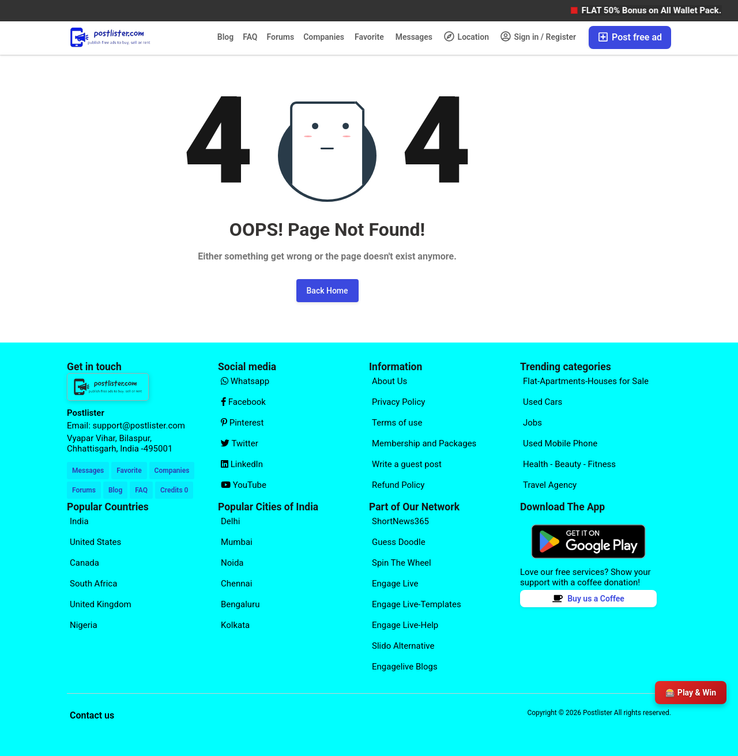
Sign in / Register (538, 36)
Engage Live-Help (405, 625)
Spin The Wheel (401, 563)
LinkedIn (242, 464)
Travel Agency (550, 485)
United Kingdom (100, 604)
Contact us (92, 715)
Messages (414, 37)
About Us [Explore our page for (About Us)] (389, 381)
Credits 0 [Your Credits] (174, 490)
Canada (84, 563)
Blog (225, 37)
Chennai (236, 583)
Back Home (327, 290)
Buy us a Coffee (588, 598)
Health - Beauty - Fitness (569, 464)
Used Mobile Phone (560, 443)
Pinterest (242, 423)
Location (466, 36)
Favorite (369, 37)
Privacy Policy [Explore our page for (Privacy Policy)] (398, 402)
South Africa (93, 583)
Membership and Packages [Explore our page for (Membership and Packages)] (424, 443)
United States (95, 542)
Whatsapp (245, 381)
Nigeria (83, 625)
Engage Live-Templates (416, 604)
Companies (323, 37)
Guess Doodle (399, 542)
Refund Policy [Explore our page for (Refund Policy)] (398, 485)
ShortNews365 (400, 521)
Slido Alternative (403, 646)
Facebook (243, 402)
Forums (281, 37)
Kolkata (235, 625)
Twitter (239, 443)
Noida (232, 563)
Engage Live (395, 583)
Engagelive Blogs (405, 666)
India (79, 521)
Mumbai (237, 542)
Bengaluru (240, 604)
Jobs (532, 423)
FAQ (250, 37)
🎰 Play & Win (690, 692)
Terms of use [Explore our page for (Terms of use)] (397, 423)
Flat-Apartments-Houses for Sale (586, 381)
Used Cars (542, 402)
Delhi (230, 521)
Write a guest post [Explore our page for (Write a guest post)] (407, 464)
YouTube (243, 485)
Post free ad (630, 37)
